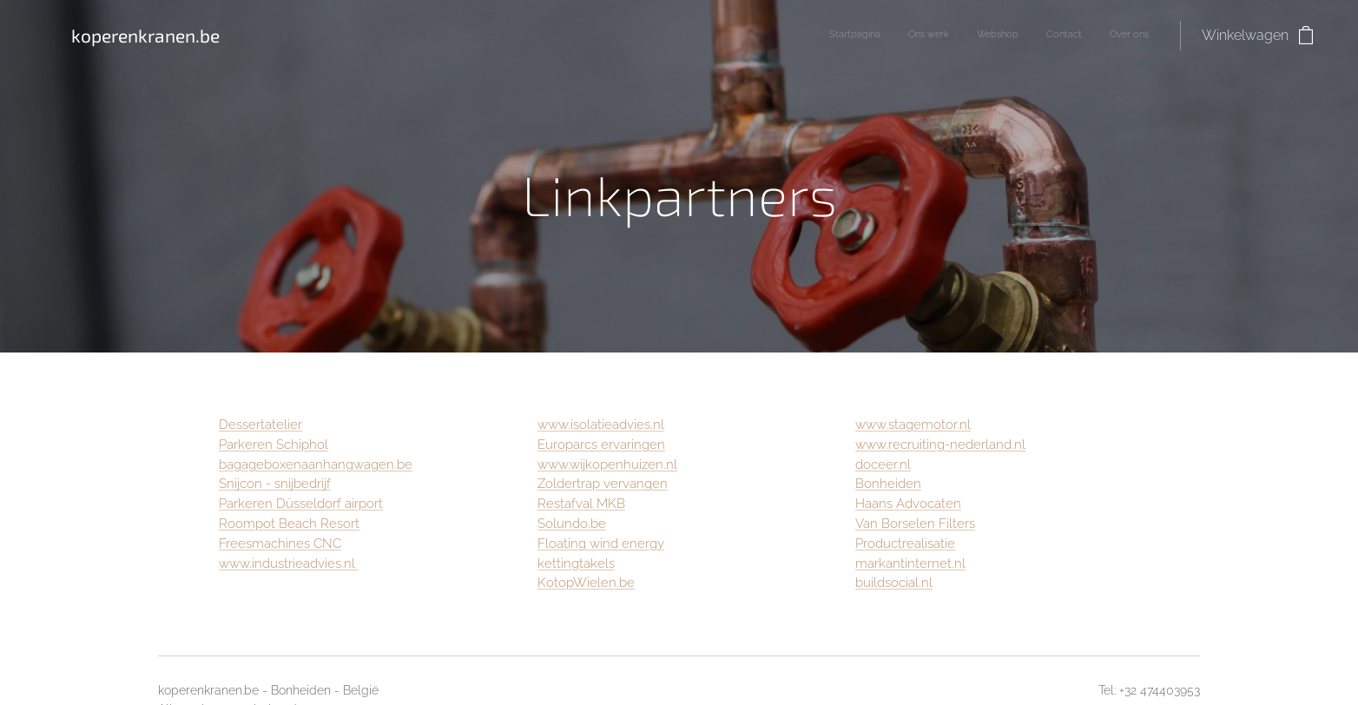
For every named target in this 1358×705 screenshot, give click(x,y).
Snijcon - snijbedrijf (275, 483)
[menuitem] (1042, 35)
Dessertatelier (260, 424)
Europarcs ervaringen (601, 444)
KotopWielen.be (586, 582)
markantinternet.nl (910, 563)
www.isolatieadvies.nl (600, 424)
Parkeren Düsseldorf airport (301, 503)
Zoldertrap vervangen (602, 483)
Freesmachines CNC (280, 543)
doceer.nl (883, 464)
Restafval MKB (581, 503)
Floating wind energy (600, 543)
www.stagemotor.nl (913, 424)
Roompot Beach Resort (289, 523)
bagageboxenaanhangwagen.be (315, 464)
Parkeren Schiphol (273, 444)
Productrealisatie (905, 543)
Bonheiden (888, 483)
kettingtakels (576, 563)
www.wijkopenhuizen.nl (607, 464)
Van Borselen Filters (915, 523)
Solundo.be (571, 523)
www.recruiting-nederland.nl (940, 444)
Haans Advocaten (908, 503)
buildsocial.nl (894, 582)
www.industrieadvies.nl (289, 563)
